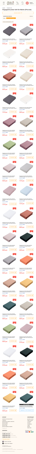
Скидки (28, 425)
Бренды (28, 426)
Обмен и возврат (30, 420)
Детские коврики (5, 422)
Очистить (31, 16)
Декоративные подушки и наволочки (8, 421)
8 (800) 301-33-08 (6, 437)
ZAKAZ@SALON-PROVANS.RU (6, 446)
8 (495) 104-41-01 (6, 433)
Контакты (28, 422)
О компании (29, 421)
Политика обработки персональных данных (8, 451)
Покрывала (4, 420)
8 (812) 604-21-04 (6, 435)
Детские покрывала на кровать (7, 426)
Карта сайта (29, 427)
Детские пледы (4, 425)
